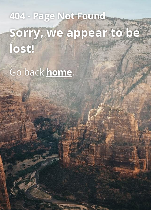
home (59, 72)
